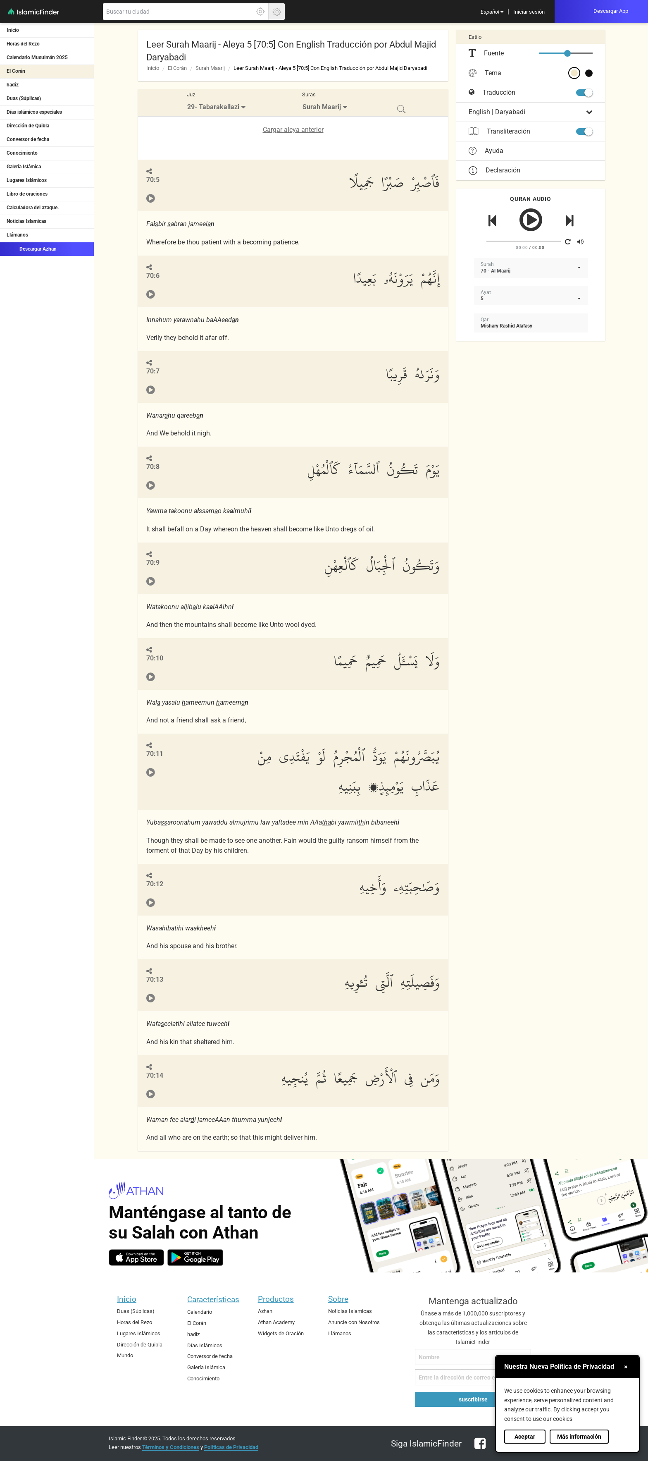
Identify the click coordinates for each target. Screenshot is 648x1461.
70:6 (153, 276)
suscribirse (473, 1399)
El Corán (16, 71)
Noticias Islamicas (26, 221)
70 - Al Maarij (495, 271)
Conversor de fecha (28, 139)
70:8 (153, 467)
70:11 (154, 754)
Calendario (199, 1312)
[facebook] (477, 1448)
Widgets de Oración (281, 1333)
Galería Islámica (24, 167)
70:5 (153, 180)
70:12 (154, 884)
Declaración (494, 170)
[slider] (567, 53)
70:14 (154, 1075)
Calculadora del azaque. (33, 207)
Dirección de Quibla (28, 126)
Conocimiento (22, 153)
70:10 (154, 658)
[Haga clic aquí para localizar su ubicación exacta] (260, 11)
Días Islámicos (204, 1345)
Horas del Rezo (23, 44)
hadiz (13, 85)
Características (213, 1299)
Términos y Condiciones (170, 1447)
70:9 (153, 563)
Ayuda (486, 151)
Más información (579, 1436)
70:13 (154, 979)
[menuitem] (491, 11)
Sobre (338, 1299)
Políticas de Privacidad (231, 1447)
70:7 (153, 371)
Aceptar (525, 1436)
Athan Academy (276, 1322)
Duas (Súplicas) (24, 98)
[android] (195, 1257)
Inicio (13, 30)
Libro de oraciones (27, 194)
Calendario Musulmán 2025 (37, 57)
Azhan (265, 1311)
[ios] (136, 1257)
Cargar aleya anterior (293, 130)
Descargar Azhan (32, 248)
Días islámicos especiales (34, 112)
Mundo (125, 1355)
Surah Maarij (210, 68)
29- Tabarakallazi (213, 107)
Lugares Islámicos (27, 180)
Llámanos (17, 235)
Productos (276, 1299)
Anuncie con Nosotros (354, 1322)
